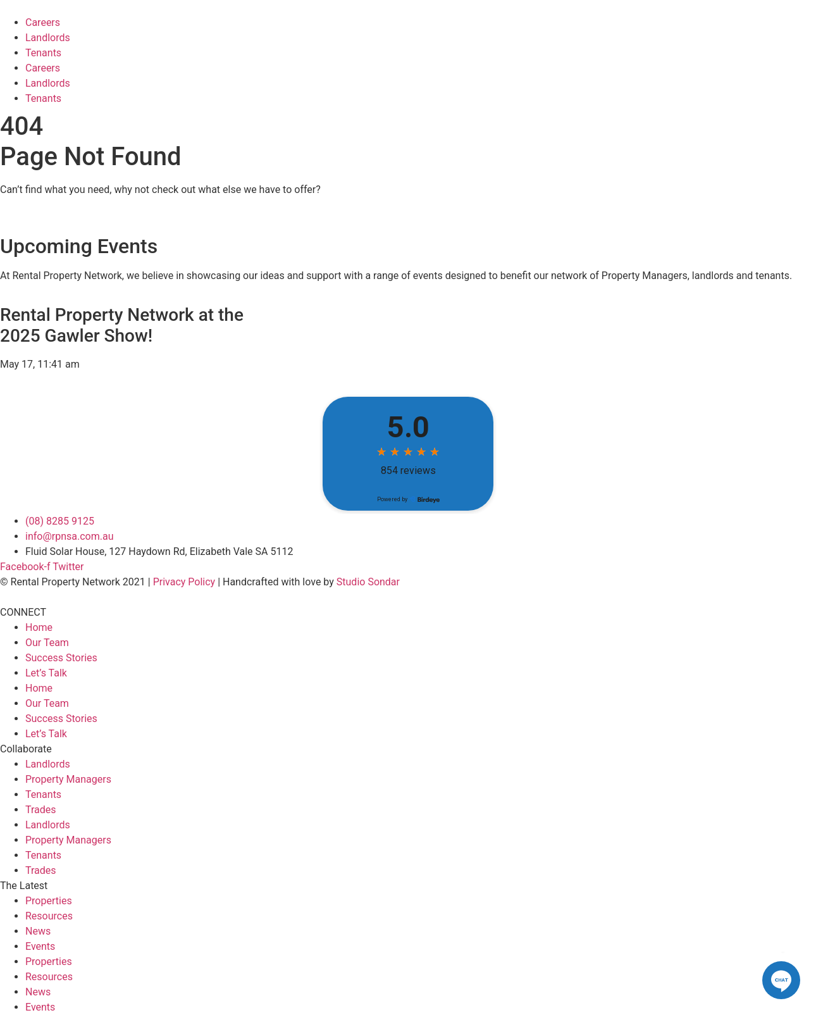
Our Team (47, 643)
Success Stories (61, 658)
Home (39, 627)
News (38, 931)
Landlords (47, 38)
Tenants (43, 53)
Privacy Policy (184, 582)
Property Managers (68, 779)
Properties (48, 901)
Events (40, 946)
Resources (49, 916)
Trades (40, 810)
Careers (42, 22)
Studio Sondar (368, 582)
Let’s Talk (46, 673)
